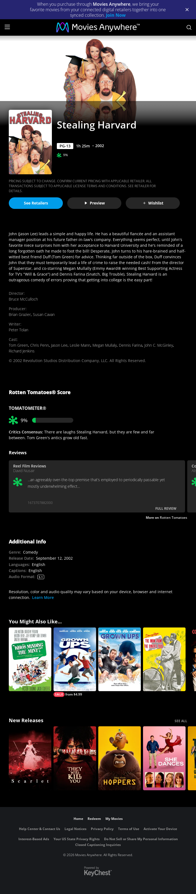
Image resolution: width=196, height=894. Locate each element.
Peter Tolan (18, 329)
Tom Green (18, 345)
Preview (94, 203)
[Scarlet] (30, 758)
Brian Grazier (20, 314)
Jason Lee (59, 345)
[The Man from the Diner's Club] (164, 659)
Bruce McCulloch (23, 299)
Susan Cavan (44, 314)
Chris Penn (39, 345)
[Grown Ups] (119, 659)
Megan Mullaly (105, 345)
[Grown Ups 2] (75, 662)
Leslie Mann (80, 345)
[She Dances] (164, 758)
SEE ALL (181, 721)
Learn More (43, 597)
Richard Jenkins (22, 351)
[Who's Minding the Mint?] (30, 659)
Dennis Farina (130, 345)
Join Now (116, 15)
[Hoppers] (119, 758)
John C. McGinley (158, 345)
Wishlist (152, 203)
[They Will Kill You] (75, 758)
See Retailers (36, 203)
